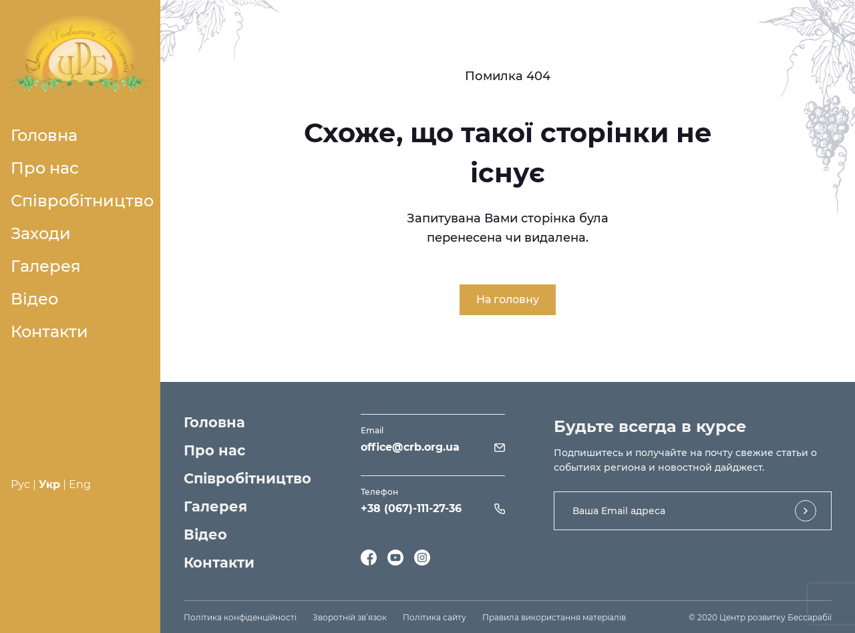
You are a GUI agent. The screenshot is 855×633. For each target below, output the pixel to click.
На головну (507, 299)
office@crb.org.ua (410, 447)
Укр (49, 484)
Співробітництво (82, 200)
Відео (34, 298)
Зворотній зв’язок (350, 617)
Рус (20, 484)
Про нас (45, 168)
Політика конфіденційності (240, 617)
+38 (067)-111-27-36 (411, 508)
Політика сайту (434, 617)
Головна (44, 135)
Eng (80, 484)
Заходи (41, 233)
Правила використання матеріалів (554, 617)
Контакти (49, 331)
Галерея (46, 266)
